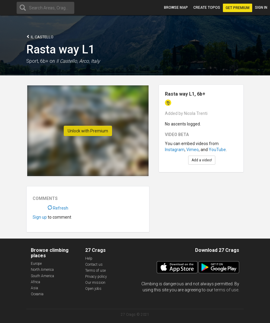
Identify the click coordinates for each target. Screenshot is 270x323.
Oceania (37, 294)
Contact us (94, 264)
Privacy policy (96, 276)
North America (42, 270)
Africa (35, 282)
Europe (36, 263)
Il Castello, (67, 61)
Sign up (40, 217)
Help (88, 258)
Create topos (206, 7)
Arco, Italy (89, 61)
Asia (34, 288)
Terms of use (95, 270)
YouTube (217, 149)
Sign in (261, 7)
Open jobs (93, 289)
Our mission (95, 282)
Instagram (175, 149)
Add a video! (201, 160)
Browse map (176, 7)
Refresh (58, 208)
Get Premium (237, 8)
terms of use (226, 289)
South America (42, 276)
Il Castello (39, 36)
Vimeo (192, 149)
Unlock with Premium (88, 130)
